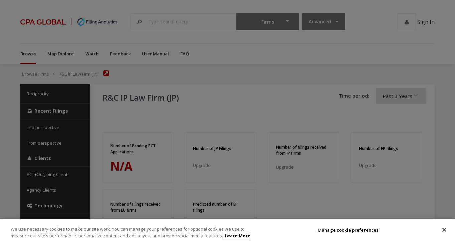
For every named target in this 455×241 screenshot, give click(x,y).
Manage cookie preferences (348, 234)
